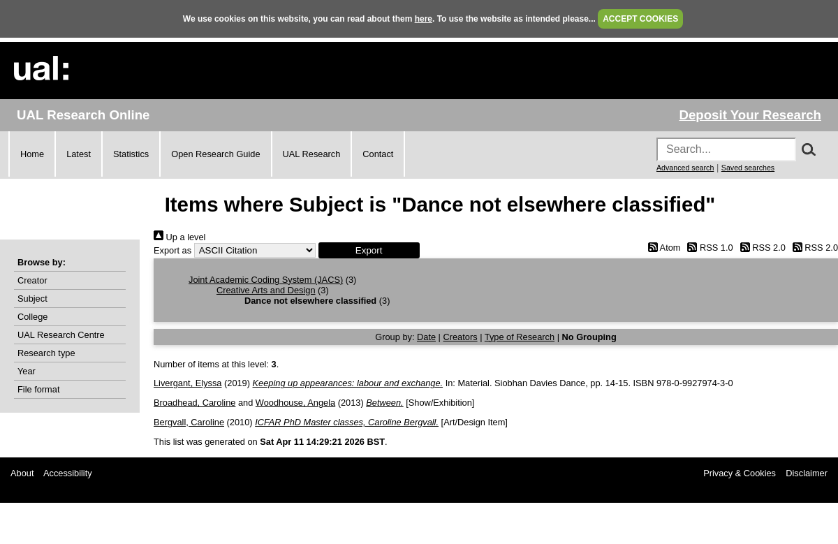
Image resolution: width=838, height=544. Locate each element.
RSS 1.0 (708, 247)
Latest (78, 154)
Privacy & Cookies (739, 473)
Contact (377, 154)
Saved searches (747, 167)
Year (26, 371)
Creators (460, 337)
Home (32, 154)
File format (38, 389)
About (22, 473)
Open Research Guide (215, 154)
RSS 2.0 (760, 247)
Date (426, 337)
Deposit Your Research (750, 115)
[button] (369, 250)
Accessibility (67, 473)
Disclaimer (807, 473)
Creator (32, 280)
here (423, 19)
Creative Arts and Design (266, 290)
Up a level (179, 237)
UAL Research (312, 154)
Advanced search (685, 167)
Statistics (131, 154)
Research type (46, 353)
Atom (661, 247)
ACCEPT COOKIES (640, 19)
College (32, 316)
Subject (32, 298)
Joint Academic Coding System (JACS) (266, 279)
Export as (172, 250)
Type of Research (519, 337)
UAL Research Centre (61, 335)
